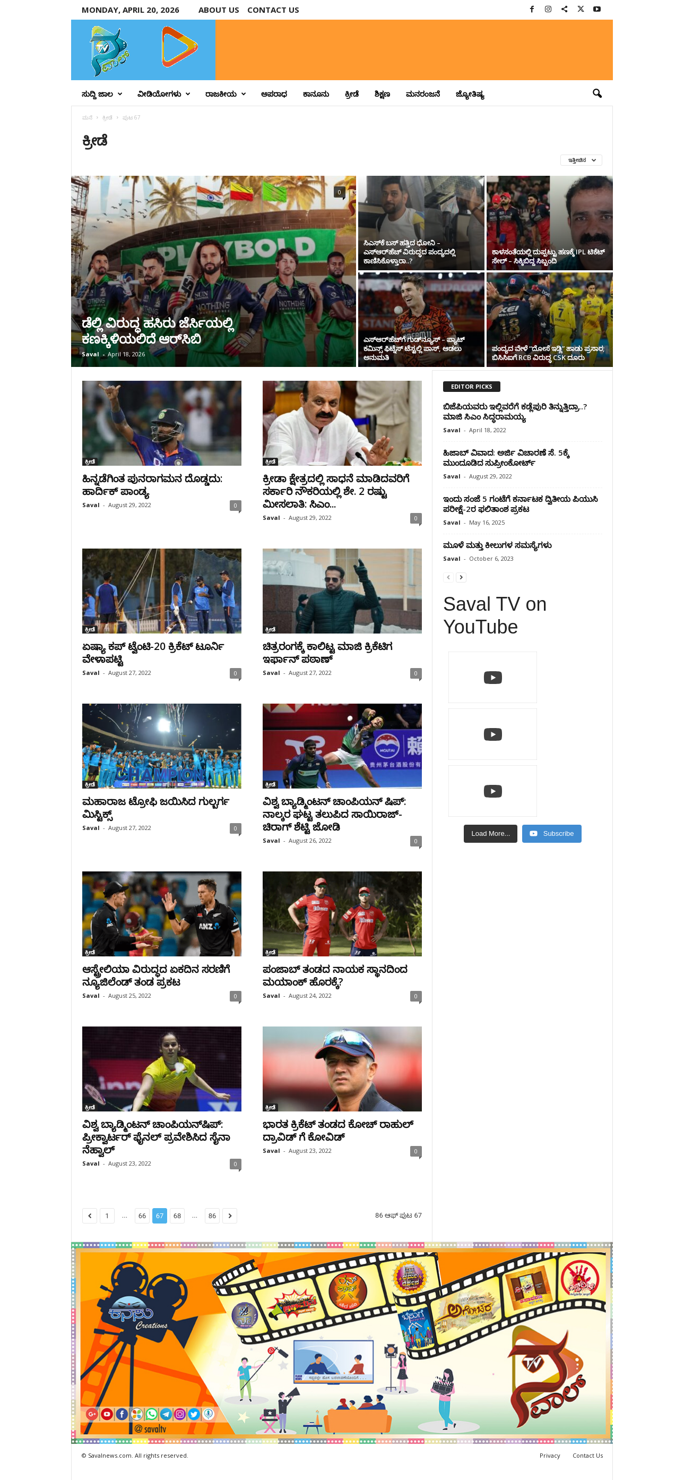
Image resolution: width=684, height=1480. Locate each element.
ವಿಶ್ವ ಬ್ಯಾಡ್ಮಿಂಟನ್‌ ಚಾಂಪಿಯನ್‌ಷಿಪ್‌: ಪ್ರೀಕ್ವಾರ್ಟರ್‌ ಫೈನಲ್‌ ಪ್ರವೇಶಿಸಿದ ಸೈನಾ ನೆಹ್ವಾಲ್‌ (156, 1137)
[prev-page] (448, 577)
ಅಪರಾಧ (274, 94)
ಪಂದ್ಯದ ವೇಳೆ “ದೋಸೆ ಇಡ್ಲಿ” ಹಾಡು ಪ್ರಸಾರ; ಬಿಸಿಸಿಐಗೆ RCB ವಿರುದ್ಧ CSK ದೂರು (548, 353)
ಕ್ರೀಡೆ (352, 94)
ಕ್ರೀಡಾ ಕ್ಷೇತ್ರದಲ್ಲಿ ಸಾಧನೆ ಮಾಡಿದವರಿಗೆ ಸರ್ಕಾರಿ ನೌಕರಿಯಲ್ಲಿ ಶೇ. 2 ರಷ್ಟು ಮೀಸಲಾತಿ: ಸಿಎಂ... (336, 491)
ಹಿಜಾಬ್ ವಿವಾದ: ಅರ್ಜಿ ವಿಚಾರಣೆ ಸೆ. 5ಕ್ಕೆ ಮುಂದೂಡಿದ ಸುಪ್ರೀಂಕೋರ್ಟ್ (506, 457)
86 (213, 1216)
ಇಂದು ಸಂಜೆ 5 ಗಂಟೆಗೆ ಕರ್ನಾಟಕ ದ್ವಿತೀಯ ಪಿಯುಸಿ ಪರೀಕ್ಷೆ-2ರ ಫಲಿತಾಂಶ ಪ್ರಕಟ (520, 503)
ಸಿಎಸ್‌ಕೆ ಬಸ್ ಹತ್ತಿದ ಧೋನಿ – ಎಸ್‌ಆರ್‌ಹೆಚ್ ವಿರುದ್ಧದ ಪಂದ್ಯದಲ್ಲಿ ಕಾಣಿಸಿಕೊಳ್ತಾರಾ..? (409, 252)
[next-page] (461, 577)
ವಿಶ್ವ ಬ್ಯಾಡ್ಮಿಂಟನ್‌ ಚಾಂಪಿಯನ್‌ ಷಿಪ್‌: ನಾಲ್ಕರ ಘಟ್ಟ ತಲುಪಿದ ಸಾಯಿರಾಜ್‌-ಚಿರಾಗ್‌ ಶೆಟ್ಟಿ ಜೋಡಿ (334, 814)
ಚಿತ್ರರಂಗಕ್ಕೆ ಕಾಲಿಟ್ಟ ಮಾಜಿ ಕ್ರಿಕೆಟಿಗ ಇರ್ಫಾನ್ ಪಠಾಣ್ (327, 652)
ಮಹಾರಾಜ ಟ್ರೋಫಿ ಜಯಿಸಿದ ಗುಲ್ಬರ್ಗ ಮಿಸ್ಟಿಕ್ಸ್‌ (155, 807)
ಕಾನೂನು (316, 94)
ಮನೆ (87, 117)
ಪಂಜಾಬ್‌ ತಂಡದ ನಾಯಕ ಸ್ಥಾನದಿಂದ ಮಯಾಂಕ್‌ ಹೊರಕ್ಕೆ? (335, 975)
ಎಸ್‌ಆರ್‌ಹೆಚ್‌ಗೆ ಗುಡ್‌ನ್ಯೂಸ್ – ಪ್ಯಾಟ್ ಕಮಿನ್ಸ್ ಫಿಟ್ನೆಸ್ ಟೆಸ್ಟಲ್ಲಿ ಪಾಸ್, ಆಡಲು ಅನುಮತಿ (414, 348)
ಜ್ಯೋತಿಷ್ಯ (470, 94)
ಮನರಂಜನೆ (423, 94)
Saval (90, 354)
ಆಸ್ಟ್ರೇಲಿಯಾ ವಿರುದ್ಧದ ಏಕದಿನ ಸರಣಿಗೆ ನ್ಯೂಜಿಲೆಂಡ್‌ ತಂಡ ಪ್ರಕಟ (156, 975)
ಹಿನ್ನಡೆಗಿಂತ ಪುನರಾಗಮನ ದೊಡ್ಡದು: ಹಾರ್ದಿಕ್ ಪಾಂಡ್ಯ (152, 485)
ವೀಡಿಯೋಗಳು (164, 94)
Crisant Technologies (192, 1468)
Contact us (273, 9)
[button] (597, 94)
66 (142, 1216)
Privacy (550, 1455)
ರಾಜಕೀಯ (225, 94)
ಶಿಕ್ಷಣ (382, 94)
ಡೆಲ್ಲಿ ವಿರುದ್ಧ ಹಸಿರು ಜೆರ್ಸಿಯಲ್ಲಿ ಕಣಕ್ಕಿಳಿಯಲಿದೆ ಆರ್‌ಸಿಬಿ (157, 330)
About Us (218, 9)
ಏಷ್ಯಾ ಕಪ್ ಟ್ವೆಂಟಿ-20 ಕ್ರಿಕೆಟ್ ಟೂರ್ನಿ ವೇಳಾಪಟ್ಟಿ (153, 652)
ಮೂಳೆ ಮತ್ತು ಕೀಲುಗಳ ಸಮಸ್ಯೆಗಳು (497, 545)
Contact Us (588, 1455)
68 (177, 1216)
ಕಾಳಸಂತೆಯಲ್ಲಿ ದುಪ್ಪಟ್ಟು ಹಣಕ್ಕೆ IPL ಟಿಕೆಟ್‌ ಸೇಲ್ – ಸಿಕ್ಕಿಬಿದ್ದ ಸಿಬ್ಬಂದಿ (548, 256)
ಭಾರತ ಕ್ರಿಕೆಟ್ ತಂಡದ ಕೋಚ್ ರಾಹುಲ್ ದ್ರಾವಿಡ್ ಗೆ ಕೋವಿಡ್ (338, 1130)
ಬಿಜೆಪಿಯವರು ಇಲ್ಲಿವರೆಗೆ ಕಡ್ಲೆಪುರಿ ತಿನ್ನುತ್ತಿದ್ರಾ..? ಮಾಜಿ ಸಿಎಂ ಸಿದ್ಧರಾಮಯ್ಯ (515, 411)
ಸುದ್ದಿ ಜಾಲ (102, 94)
